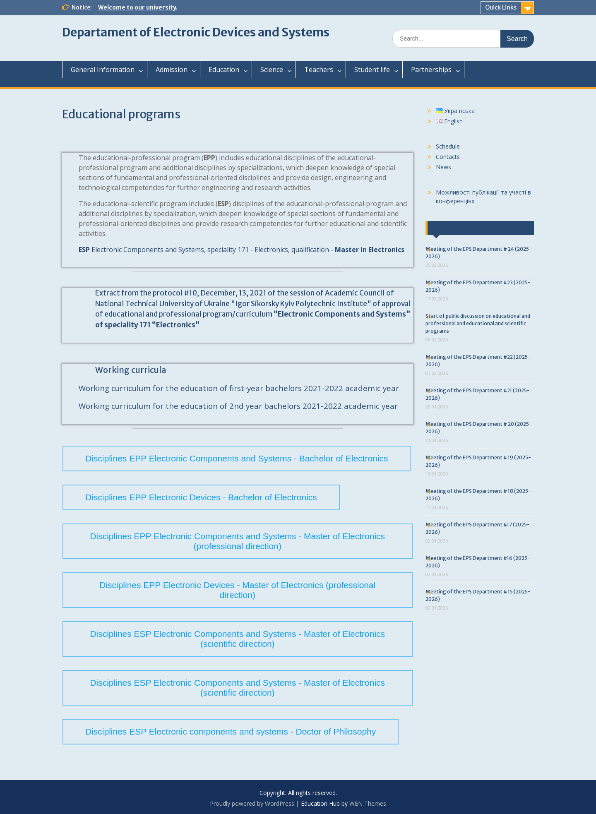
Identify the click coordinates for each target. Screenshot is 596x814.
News (443, 167)
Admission (171, 69)
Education (224, 69)
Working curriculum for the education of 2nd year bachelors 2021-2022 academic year (238, 406)
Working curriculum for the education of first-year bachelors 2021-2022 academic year (239, 388)
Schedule (448, 146)
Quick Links (501, 7)
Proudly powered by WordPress (252, 803)
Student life (372, 69)
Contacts (448, 157)
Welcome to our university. (138, 7)
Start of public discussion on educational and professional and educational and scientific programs (477, 323)
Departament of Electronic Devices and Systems (195, 32)
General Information (103, 69)
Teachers (318, 69)
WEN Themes (367, 803)
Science (271, 69)
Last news (449, 228)
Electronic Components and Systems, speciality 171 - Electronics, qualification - (241, 249)
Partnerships (431, 69)
